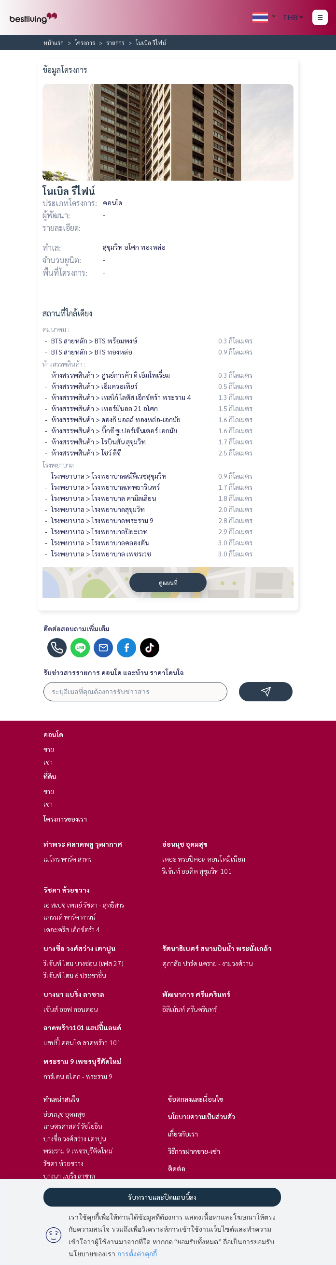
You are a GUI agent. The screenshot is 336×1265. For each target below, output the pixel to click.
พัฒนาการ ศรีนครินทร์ (196, 994)
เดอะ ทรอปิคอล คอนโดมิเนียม (203, 858)
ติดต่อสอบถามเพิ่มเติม (76, 628)
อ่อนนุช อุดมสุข (185, 843)
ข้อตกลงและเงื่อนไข (195, 1098)
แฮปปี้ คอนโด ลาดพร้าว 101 (82, 1042)
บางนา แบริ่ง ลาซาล (73, 994)
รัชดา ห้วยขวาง (66, 889)
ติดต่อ (176, 1168)
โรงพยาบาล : (59, 464)
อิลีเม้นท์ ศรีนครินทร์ (189, 1009)
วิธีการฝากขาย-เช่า (194, 1151)
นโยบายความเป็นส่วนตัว (201, 1116)
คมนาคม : (55, 329)
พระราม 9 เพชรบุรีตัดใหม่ (82, 1061)
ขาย (48, 749)
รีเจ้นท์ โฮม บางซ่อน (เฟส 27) (83, 963)
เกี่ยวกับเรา (183, 1133)
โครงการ (85, 42)
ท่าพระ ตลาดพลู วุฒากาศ (82, 843)
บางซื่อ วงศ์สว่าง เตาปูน (79, 948)
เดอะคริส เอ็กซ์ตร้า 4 (71, 929)
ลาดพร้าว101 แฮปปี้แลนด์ (82, 1027)
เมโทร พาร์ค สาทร (67, 858)
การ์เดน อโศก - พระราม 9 (77, 1076)
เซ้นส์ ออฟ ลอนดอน (70, 1009)
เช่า (48, 761)
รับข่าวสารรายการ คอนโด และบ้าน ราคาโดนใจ (113, 672)
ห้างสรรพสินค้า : (63, 363)
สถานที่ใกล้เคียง (67, 313)
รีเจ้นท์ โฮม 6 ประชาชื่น (74, 975)
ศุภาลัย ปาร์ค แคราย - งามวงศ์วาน (207, 963)
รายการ (115, 42)
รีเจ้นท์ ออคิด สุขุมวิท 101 (197, 871)
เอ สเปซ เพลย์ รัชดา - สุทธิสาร (83, 904)
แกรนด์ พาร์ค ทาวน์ (69, 916)
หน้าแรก (53, 42)
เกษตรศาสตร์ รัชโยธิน (72, 1126)
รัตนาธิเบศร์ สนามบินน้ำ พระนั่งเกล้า (217, 948)
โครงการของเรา (65, 818)
